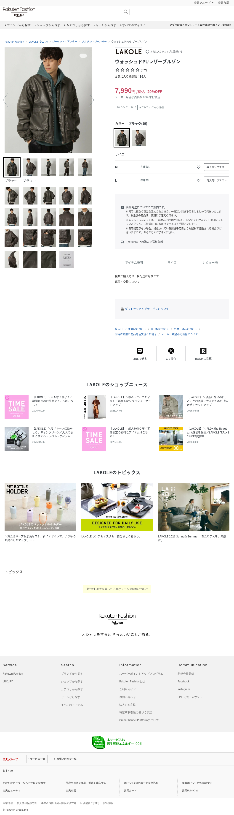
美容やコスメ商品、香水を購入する (86, 783)
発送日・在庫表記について (130, 329)
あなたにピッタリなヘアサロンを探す (24, 783)
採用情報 (108, 803)
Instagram (184, 689)
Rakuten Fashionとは (132, 681)
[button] (5, 100)
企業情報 (8, 803)
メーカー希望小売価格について (179, 334)
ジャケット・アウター (64, 42)
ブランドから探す (72, 673)
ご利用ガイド (127, 689)
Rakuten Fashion (38, 12)
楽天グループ (202, 2)
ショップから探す (72, 681)
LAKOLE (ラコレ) (38, 42)
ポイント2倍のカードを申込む (141, 783)
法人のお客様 (127, 704)
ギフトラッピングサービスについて (147, 309)
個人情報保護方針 (27, 803)
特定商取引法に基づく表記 (135, 712)
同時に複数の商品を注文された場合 (136, 334)
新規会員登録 (186, 673)
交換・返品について (185, 329)
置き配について (160, 329)
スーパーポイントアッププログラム (141, 673)
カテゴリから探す (72, 689)
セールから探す (70, 697)
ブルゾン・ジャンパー (94, 42)
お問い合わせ (127, 697)
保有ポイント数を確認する (197, 783)
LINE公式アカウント (190, 697)
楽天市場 (223, 2)
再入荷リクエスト (217, 167)
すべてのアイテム (72, 704)
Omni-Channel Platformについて (139, 720)
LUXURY (8, 681)
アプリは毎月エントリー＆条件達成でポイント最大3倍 (200, 25)
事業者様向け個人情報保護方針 (58, 803)
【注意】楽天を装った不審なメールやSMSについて (117, 589)
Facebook (183, 681)
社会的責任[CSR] (89, 803)
